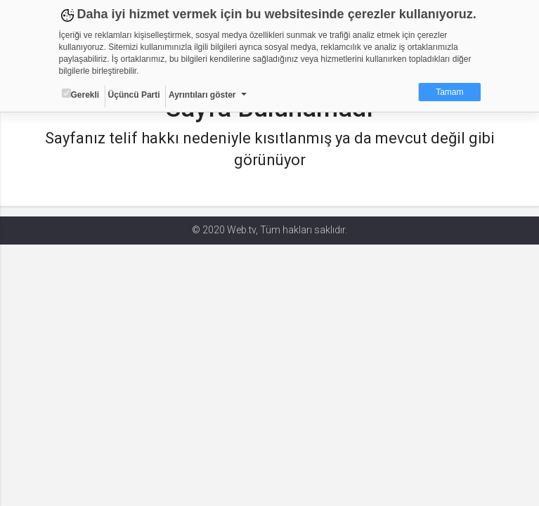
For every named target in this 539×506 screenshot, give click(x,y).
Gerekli (81, 94)
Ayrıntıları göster (202, 95)
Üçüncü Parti (134, 95)
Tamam (449, 92)
